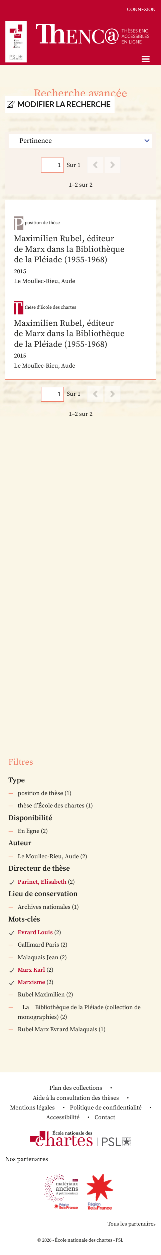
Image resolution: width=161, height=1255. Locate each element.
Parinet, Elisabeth (42, 882)
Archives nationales (44, 907)
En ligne (28, 831)
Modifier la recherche (64, 104)
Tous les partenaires (132, 1224)
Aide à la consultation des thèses (76, 1098)
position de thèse (40, 793)
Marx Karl (31, 970)
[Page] (52, 165)
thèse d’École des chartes (51, 805)
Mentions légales (32, 1108)
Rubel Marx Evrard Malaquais (57, 1029)
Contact (105, 1117)
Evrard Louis (35, 932)
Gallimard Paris (38, 945)
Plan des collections (75, 1088)
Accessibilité (62, 1117)
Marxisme (31, 982)
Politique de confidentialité (106, 1108)
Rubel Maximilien (41, 994)
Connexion (141, 9)
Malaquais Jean (38, 957)
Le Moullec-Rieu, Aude (48, 856)
